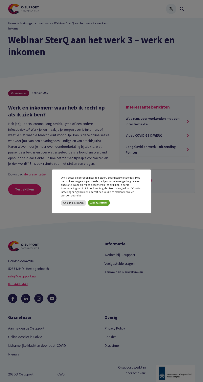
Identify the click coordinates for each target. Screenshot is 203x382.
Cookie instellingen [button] (73, 203)
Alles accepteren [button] (98, 203)
